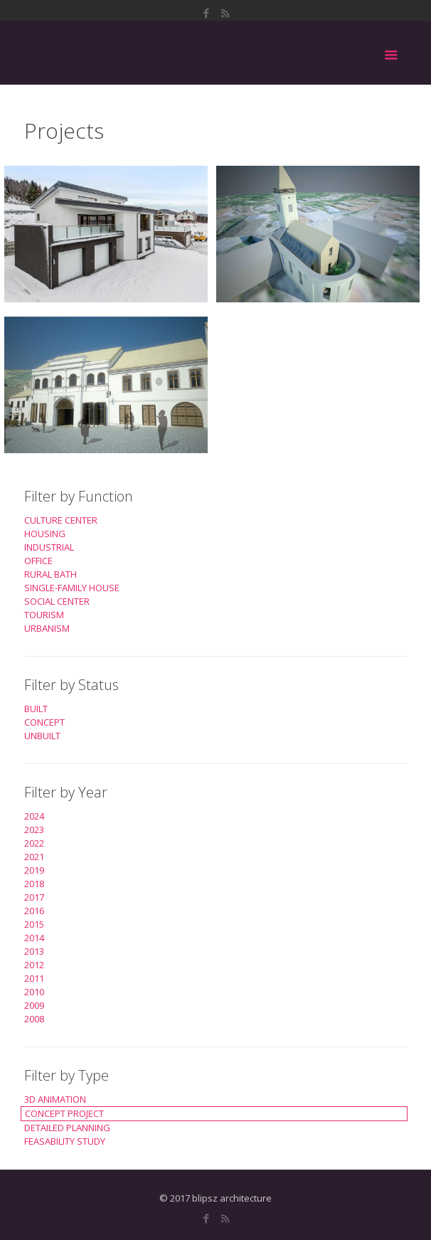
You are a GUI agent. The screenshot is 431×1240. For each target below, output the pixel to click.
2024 (34, 816)
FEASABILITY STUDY (64, 1141)
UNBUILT (42, 735)
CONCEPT (44, 722)
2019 (34, 870)
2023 (34, 829)
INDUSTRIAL (49, 547)
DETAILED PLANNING (67, 1127)
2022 (34, 843)
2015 (34, 924)
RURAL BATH (50, 574)
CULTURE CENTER (60, 520)
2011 (34, 978)
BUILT (36, 708)
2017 (34, 897)
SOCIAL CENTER (57, 601)
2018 (34, 883)
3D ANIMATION (55, 1099)
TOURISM (44, 614)
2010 (34, 991)
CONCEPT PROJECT (64, 1113)
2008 (34, 1018)
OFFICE (38, 560)
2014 (34, 937)
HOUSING (44, 533)
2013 (34, 951)
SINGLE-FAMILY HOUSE (71, 587)
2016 (34, 910)
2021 (34, 856)
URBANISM (47, 628)
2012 (34, 964)
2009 (34, 1005)
